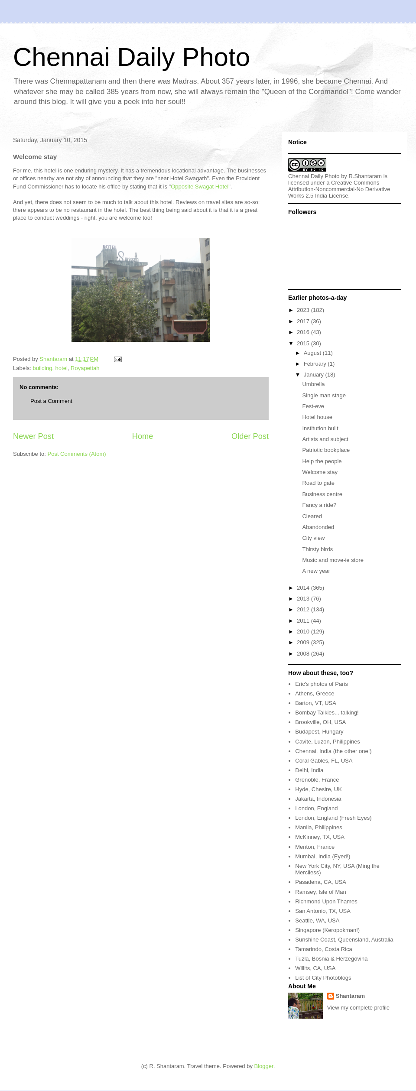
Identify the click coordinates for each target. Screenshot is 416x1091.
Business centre (322, 494)
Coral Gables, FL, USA (323, 760)
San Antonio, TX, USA (323, 911)
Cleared (312, 516)
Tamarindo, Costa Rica (323, 949)
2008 (304, 653)
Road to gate (318, 483)
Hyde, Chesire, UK (318, 789)
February (316, 363)
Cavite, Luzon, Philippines (327, 741)
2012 (304, 609)
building (42, 368)
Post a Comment (51, 401)
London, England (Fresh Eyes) (333, 818)
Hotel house (317, 417)
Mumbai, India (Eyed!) (322, 856)
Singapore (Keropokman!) (327, 930)
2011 (304, 620)
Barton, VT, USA (315, 703)
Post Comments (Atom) (77, 454)
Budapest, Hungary (319, 731)
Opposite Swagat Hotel (199, 186)
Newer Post (33, 436)
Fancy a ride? (319, 505)
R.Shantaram (365, 176)
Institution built (320, 428)
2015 (304, 343)
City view (313, 538)
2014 (304, 587)
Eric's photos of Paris (321, 684)
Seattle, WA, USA (317, 920)
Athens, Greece (314, 693)
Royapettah (85, 368)
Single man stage (323, 395)
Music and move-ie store (333, 560)
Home (142, 436)
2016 (304, 332)
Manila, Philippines (318, 827)
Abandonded (318, 527)
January (314, 374)
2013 (304, 598)
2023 (304, 310)
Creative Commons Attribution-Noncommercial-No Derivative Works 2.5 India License (339, 189)
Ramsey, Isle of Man (320, 892)
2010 (304, 631)
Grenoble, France (317, 779)
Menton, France (315, 847)
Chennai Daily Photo (131, 56)
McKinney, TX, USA (319, 837)
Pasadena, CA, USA (320, 882)
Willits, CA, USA (315, 968)
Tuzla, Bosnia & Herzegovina (331, 958)
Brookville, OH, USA (320, 722)
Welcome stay (319, 472)
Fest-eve (313, 406)
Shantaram (350, 996)
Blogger (263, 1066)
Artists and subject (325, 439)
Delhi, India (309, 770)
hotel (61, 368)
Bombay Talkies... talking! (326, 712)
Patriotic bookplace (326, 450)
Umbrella (313, 384)
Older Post (250, 436)
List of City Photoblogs (323, 977)
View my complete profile (358, 1007)
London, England (316, 808)
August (313, 353)
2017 (304, 321)
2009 (304, 642)
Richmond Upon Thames (326, 901)
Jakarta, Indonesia (318, 799)
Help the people (321, 461)
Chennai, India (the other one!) (333, 751)
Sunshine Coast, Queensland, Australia (344, 939)
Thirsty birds (317, 549)
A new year (316, 571)
